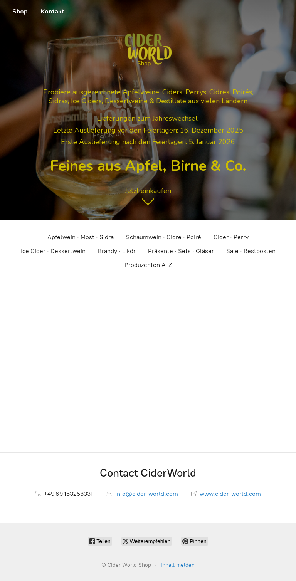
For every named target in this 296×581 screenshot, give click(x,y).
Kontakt (52, 11)
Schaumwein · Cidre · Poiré (163, 237)
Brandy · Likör (117, 251)
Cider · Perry (231, 237)
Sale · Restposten (251, 251)
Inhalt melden (178, 565)
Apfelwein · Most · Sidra (80, 237)
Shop (20, 11)
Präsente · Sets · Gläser (181, 251)
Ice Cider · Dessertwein (53, 251)
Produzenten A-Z (148, 265)
